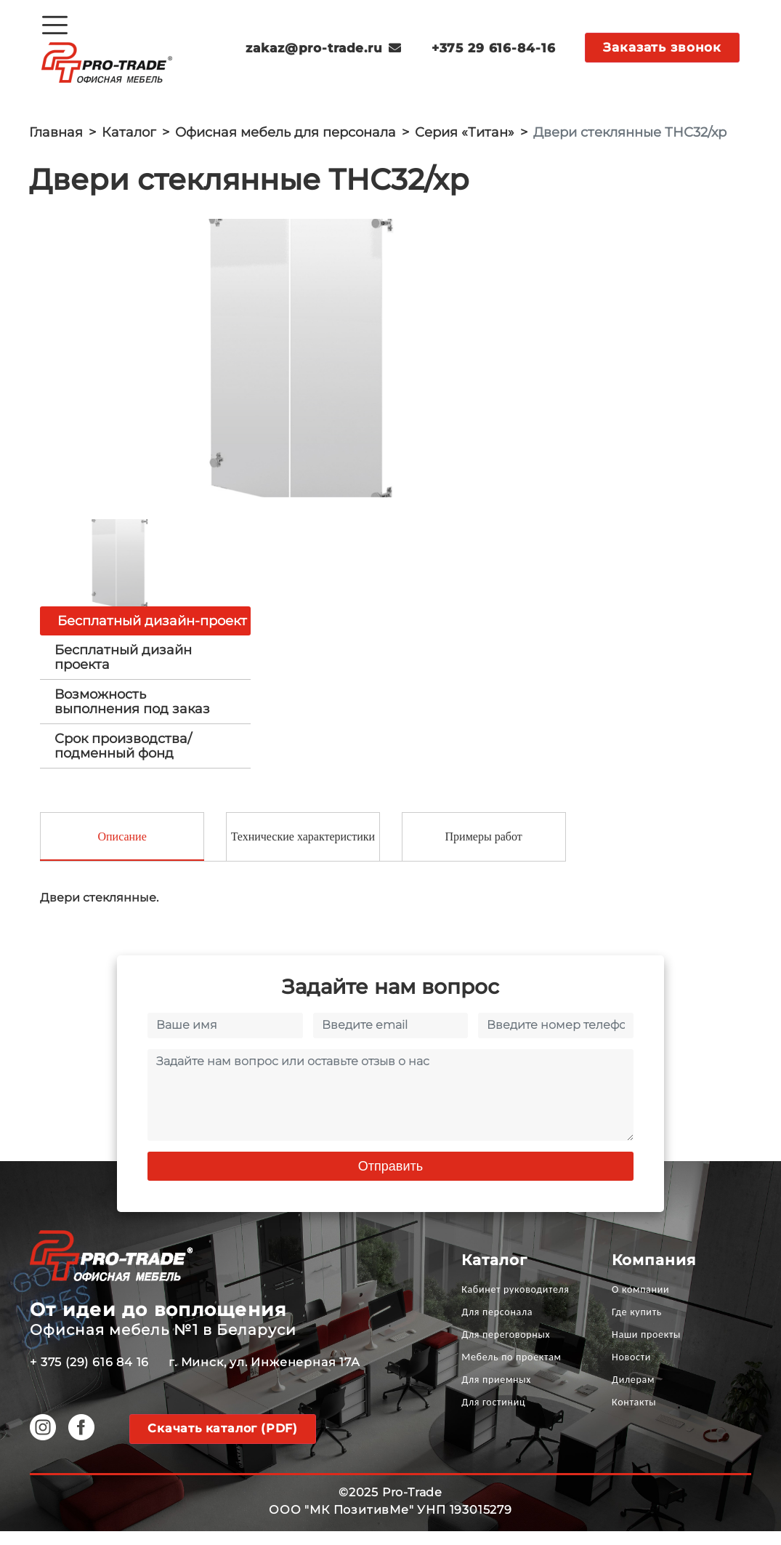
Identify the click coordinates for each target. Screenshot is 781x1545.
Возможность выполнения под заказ (132, 714)
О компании (640, 1303)
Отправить (390, 1180)
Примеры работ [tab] (483, 850)
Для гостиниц (493, 1416)
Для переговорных (505, 1348)
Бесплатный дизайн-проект (152, 633)
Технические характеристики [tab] (303, 850)
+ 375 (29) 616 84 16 (89, 1376)
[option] (300, 364)
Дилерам (633, 1393)
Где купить (637, 1326)
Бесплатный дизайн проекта (123, 669)
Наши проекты (646, 1348)
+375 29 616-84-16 (493, 48)
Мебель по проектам (511, 1371)
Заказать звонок (662, 47)
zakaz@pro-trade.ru (324, 48)
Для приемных (496, 1393)
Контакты (634, 1416)
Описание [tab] (121, 850)
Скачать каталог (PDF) (222, 1442)
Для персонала (497, 1326)
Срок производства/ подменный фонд (123, 758)
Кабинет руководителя (515, 1303)
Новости (631, 1371)
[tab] (145, 669)
